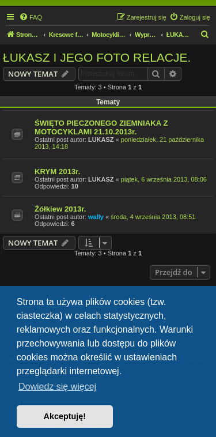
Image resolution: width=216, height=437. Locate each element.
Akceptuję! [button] (65, 416)
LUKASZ (101, 139)
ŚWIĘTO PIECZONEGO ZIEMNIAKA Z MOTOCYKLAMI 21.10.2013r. (101, 127)
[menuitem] (30, 17)
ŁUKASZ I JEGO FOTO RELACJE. (97, 57)
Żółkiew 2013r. (60, 209)
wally (96, 216)
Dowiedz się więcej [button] (57, 386)
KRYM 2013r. (57, 171)
